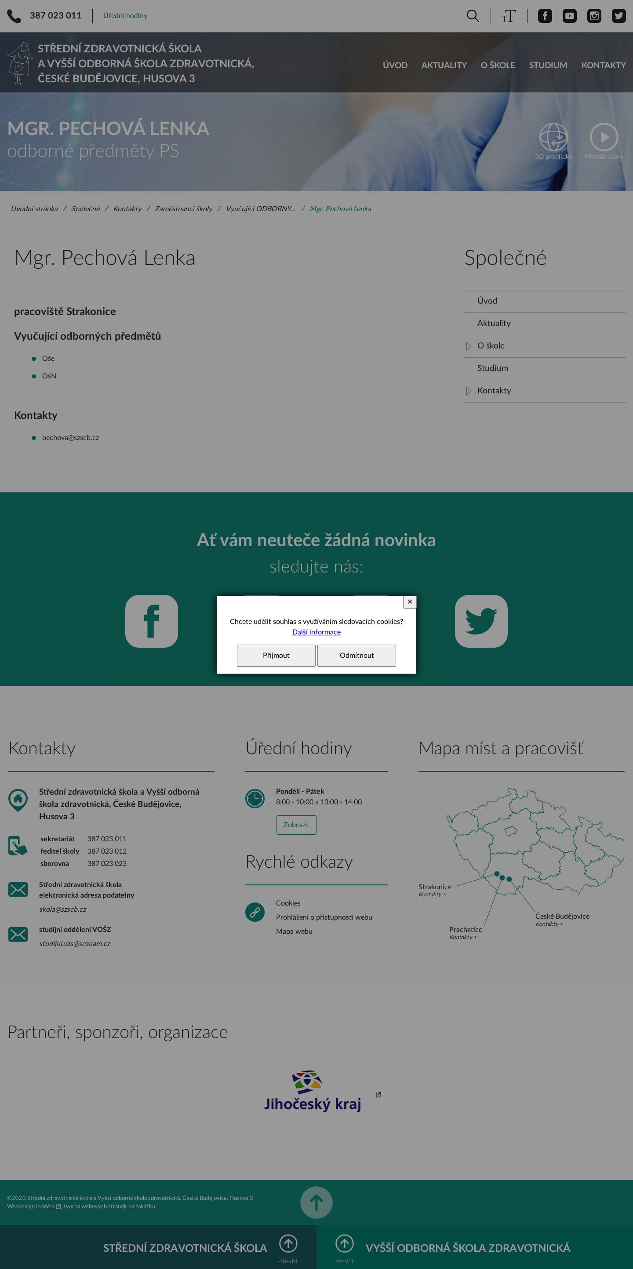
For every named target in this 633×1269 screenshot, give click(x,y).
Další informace (316, 632)
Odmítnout (357, 655)
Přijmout (276, 655)
